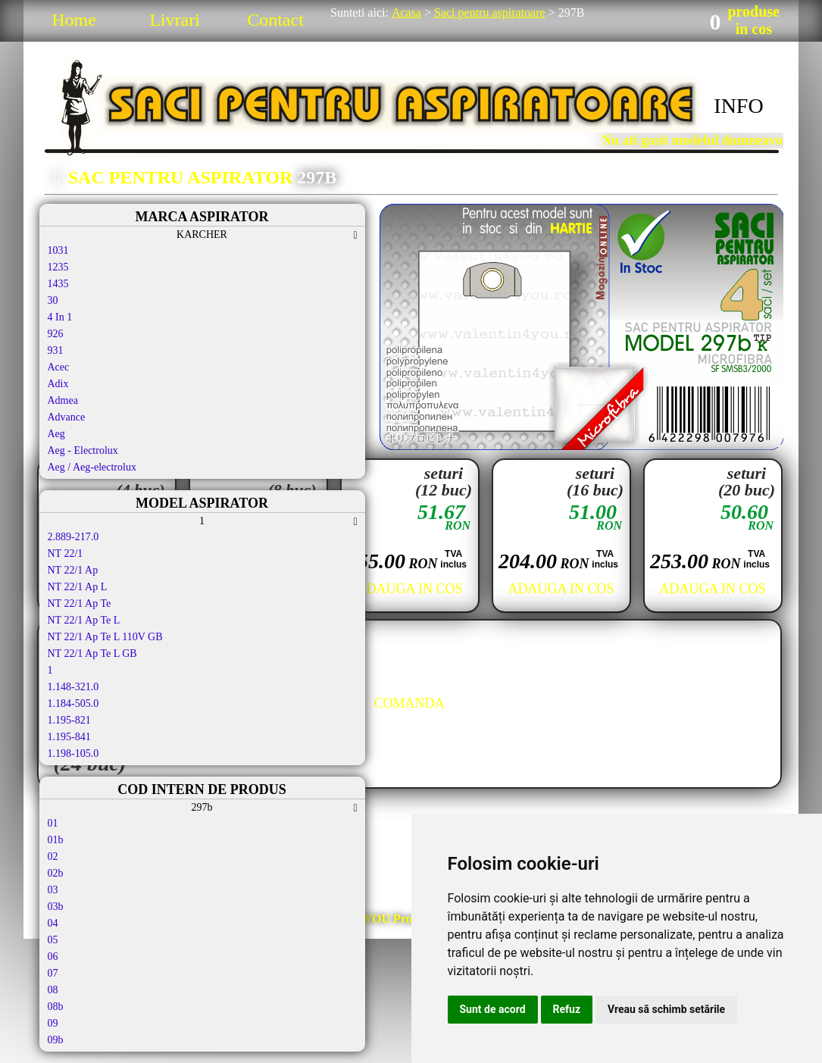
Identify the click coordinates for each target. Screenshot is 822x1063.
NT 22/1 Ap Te (79, 603)
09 (53, 1023)
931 (56, 350)
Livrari (174, 20)
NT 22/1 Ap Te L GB (92, 653)
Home (74, 20)
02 (53, 856)
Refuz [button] (567, 1009)
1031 (58, 250)
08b (56, 1006)
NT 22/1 (65, 553)
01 (53, 823)
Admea (63, 400)
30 (53, 300)
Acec (59, 367)
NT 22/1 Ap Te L (84, 620)
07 (53, 973)
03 (53, 890)
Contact (275, 20)
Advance (67, 417)
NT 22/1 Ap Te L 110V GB (105, 636)
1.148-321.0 (73, 687)
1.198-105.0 (73, 753)
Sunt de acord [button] (493, 1009)
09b (56, 1040)
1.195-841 (69, 737)
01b (56, 840)
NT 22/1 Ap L (78, 586)
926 (56, 333)
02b (56, 873)
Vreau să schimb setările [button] (666, 1009)
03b (56, 906)
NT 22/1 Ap (73, 570)
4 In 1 (60, 317)
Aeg (56, 433)
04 (53, 923)
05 (53, 940)
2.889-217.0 (73, 536)
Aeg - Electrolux (83, 450)
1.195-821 (69, 720)
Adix (58, 383)
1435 (58, 283)
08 (53, 990)
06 (53, 956)
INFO (738, 105)
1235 (58, 267)
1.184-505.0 (73, 703)
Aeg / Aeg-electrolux (92, 467)
